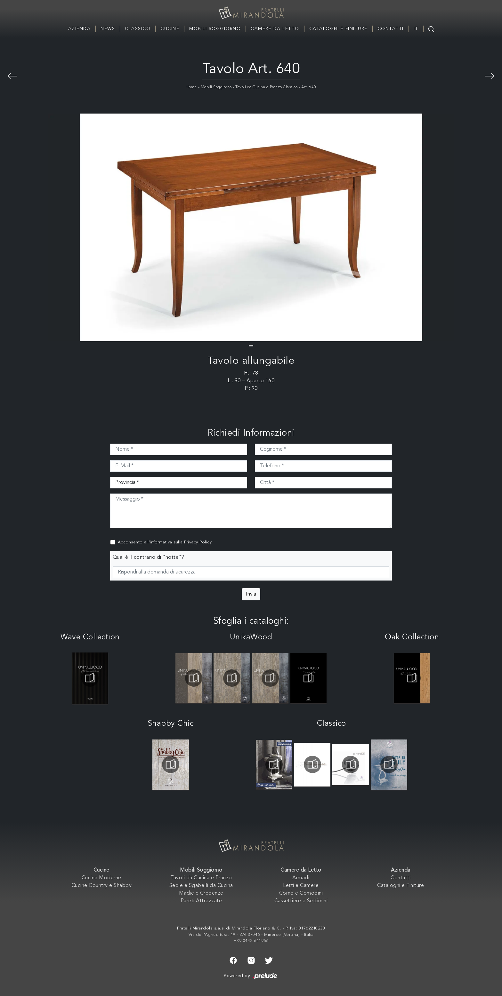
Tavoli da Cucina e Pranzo (201, 878)
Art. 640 (308, 87)
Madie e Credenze (201, 893)
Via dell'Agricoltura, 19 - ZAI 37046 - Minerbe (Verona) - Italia (251, 935)
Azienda (79, 29)
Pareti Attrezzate (201, 901)
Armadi (300, 878)
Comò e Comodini (301, 893)
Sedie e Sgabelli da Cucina (201, 885)
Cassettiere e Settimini (301, 901)
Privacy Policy (198, 542)
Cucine (169, 29)
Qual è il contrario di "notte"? (148, 557)
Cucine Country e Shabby (101, 885)
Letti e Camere (301, 885)
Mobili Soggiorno (215, 29)
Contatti (390, 29)
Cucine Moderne (101, 878)
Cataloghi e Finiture (338, 29)
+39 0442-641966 (251, 941)
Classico (137, 29)
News (108, 29)
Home (191, 87)
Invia (251, 594)
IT (416, 29)
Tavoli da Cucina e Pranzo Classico (266, 87)
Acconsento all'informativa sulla (165, 542)
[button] (251, 345)
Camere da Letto (275, 29)
